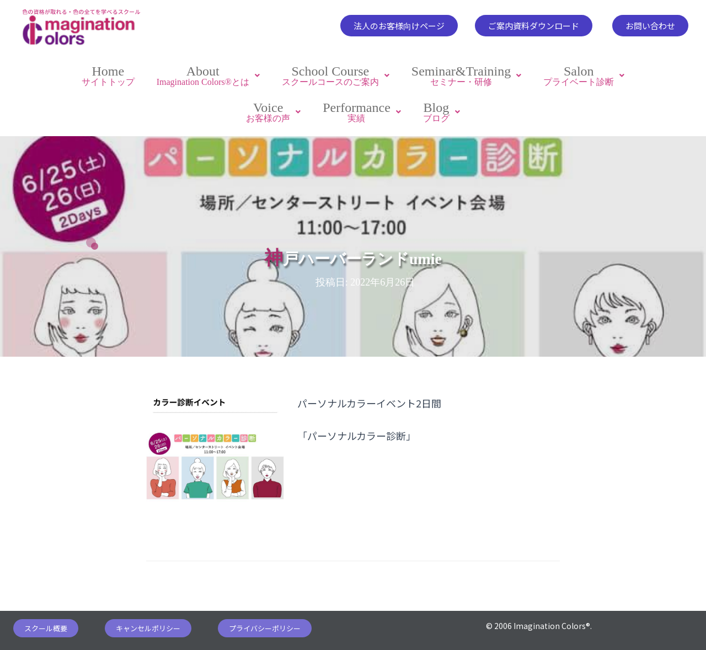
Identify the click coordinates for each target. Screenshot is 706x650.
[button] (399, 25)
